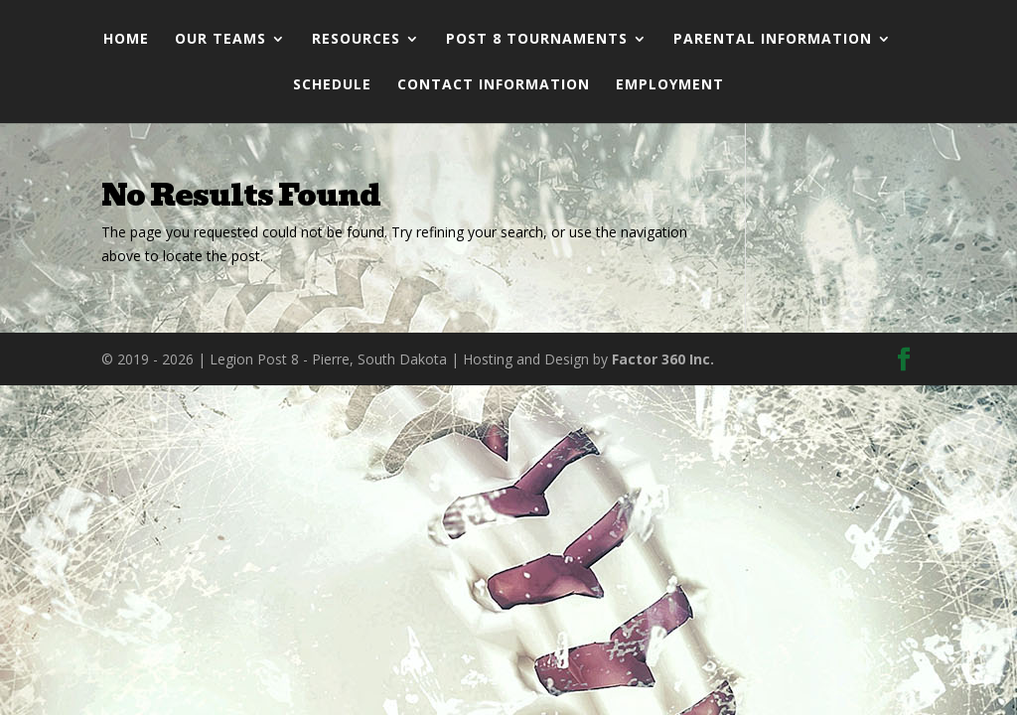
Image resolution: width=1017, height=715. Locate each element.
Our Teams (220, 40)
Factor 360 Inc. (663, 359)
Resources (356, 40)
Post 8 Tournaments (537, 40)
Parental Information (772, 40)
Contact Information (493, 85)
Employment (670, 85)
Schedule (332, 85)
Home (126, 40)
